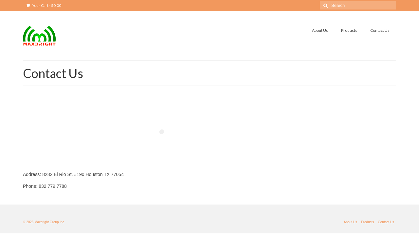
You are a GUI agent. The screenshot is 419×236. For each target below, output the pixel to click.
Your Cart (43, 5)
